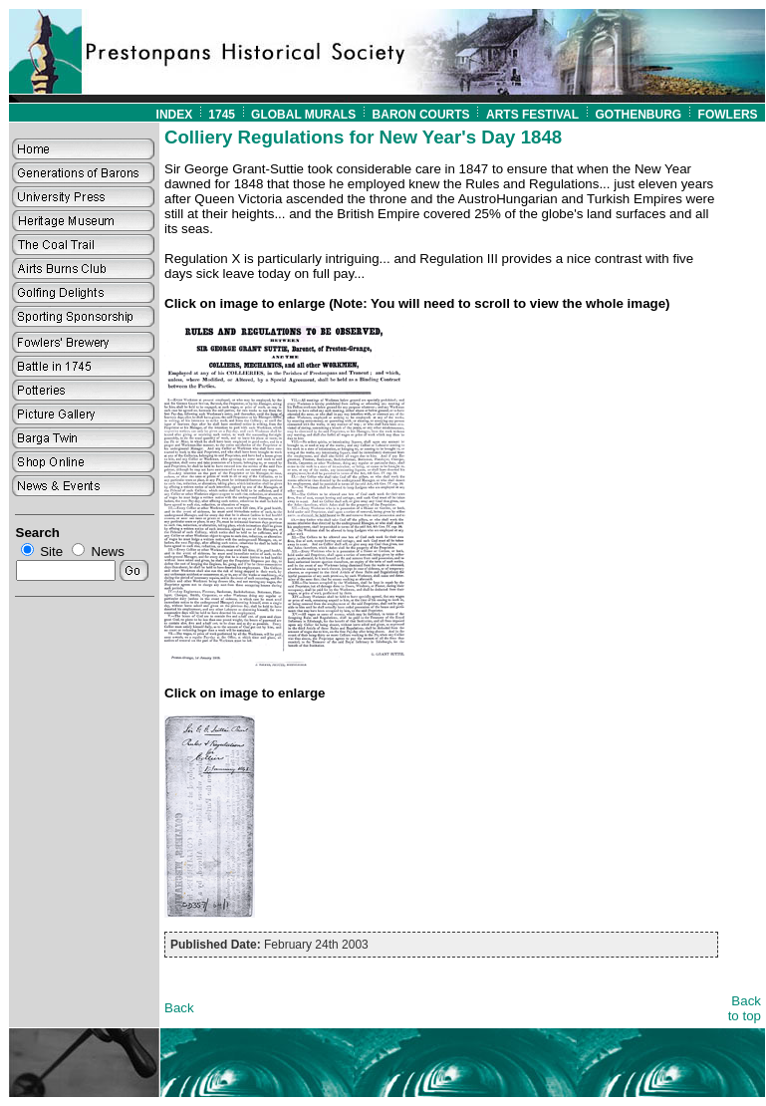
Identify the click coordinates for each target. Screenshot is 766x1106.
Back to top (744, 1008)
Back (179, 1007)
